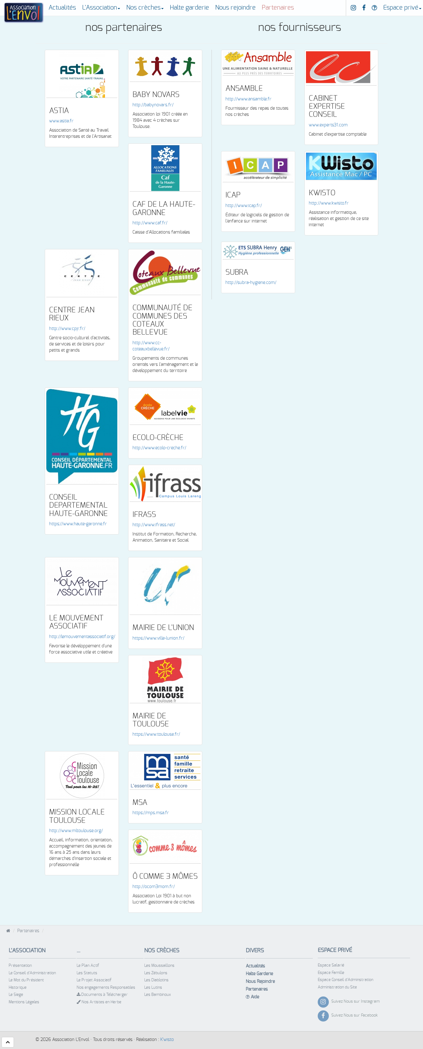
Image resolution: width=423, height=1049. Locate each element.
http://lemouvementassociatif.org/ (82, 637)
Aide (252, 997)
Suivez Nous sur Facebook (354, 1015)
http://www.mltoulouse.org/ (76, 831)
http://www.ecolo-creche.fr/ (159, 448)
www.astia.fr (61, 121)
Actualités (62, 8)
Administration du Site (337, 987)
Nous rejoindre (235, 8)
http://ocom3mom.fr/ (153, 887)
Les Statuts (87, 973)
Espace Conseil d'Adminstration (345, 980)
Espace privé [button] (402, 8)
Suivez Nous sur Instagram (355, 1002)
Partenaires (278, 8)
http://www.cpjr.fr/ (67, 329)
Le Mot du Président (26, 980)
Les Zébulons (155, 973)
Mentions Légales (24, 1002)
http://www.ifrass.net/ (153, 525)
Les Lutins (153, 988)
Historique (18, 988)
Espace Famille (331, 973)
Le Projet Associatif (94, 980)
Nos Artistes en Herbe (99, 1002)
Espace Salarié (331, 965)
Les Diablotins (156, 980)
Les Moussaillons (159, 966)
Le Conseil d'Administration (32, 973)
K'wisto (167, 1040)
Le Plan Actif (88, 966)
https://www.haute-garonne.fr (78, 524)
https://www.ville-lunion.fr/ (158, 638)
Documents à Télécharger (102, 994)
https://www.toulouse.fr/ (156, 734)
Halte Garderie (259, 974)
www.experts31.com (328, 125)
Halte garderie (189, 8)
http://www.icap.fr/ (243, 206)
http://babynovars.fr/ (153, 105)
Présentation (20, 966)
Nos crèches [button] (145, 8)
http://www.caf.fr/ (149, 223)
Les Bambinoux (157, 995)
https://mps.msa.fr (150, 813)
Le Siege (16, 995)
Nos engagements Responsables (106, 988)
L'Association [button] (101, 8)
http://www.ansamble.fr (248, 99)
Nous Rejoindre (260, 981)
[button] (8, 1042)
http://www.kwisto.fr (329, 203)
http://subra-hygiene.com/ (250, 283)
